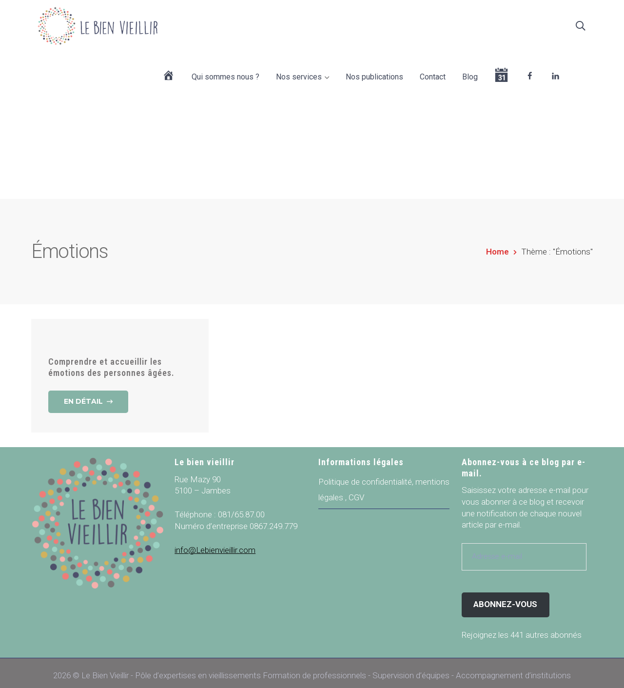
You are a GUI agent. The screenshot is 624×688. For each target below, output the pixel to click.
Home (497, 246)
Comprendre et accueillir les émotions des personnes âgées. (111, 362)
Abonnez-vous (505, 599)
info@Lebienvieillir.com (215, 545)
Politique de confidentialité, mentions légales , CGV (383, 484)
